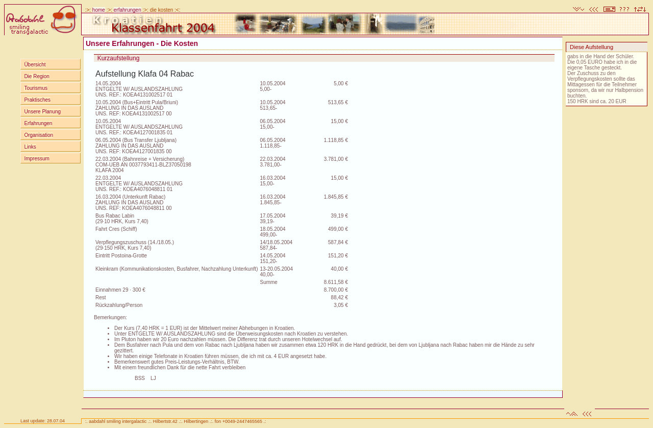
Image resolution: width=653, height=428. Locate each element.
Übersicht (34, 64)
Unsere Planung (42, 111)
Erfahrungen (38, 123)
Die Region (36, 76)
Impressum (36, 158)
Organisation (38, 135)
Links (30, 147)
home (98, 10)
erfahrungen (127, 10)
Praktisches (37, 100)
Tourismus (35, 88)
